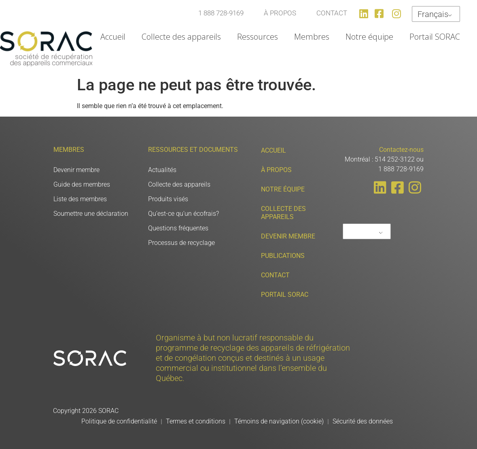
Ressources (257, 36)
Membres (311, 36)
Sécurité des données (363, 421)
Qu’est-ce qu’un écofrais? (183, 213)
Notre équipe (369, 36)
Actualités (162, 170)
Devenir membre (76, 170)
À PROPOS (280, 13)
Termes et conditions (195, 421)
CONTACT (331, 13)
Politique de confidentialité (119, 421)
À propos (276, 170)
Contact (275, 275)
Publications (283, 256)
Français (433, 14)
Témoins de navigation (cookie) (279, 421)
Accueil (112, 36)
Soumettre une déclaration (90, 213)
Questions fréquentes (178, 228)
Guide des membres (81, 184)
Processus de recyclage (181, 243)
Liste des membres (80, 199)
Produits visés (168, 199)
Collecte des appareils (181, 36)
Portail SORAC (434, 36)
